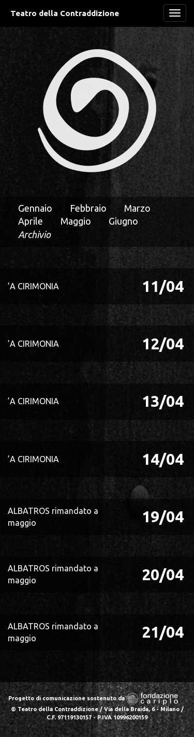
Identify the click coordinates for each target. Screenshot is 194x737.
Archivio (34, 234)
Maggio (76, 221)
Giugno (123, 221)
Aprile (30, 221)
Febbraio (88, 208)
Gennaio (35, 208)
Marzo (137, 208)
